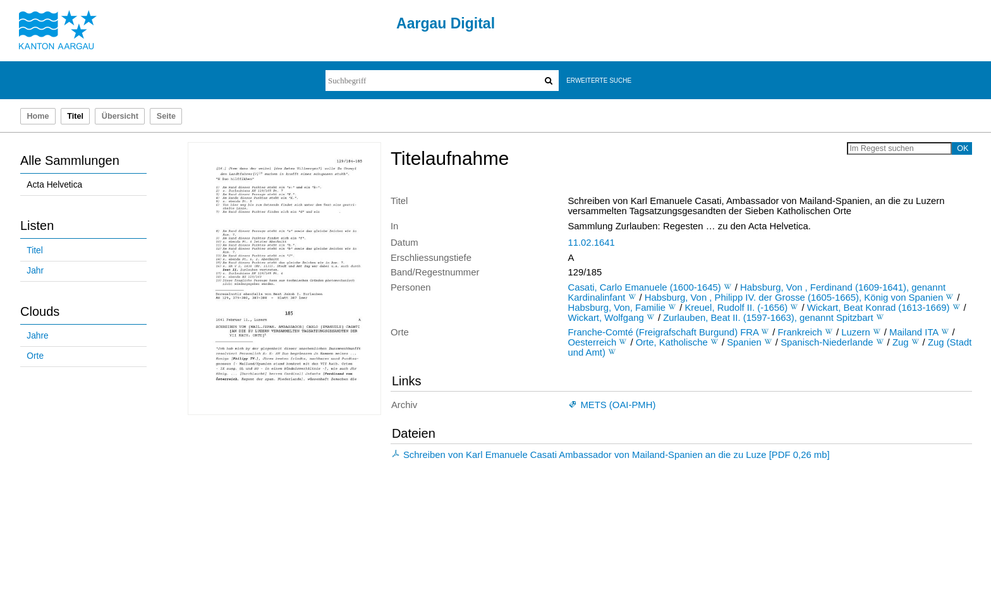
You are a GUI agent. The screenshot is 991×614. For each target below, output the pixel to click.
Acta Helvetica (54, 185)
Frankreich (800, 332)
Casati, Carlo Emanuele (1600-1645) (644, 287)
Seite (166, 116)
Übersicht (120, 116)
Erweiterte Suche (598, 80)
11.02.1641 (591, 243)
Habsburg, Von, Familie (617, 308)
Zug (900, 342)
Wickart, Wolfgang (605, 318)
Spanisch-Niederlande (827, 342)
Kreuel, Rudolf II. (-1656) (735, 308)
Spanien (744, 342)
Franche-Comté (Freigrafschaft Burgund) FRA (663, 332)
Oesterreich (592, 342)
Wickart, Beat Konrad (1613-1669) (878, 308)
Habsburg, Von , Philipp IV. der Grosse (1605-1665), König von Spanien (794, 297)
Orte (35, 356)
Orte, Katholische (672, 342)
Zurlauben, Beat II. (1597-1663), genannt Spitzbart (768, 318)
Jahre (37, 335)
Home (38, 116)
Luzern (855, 332)
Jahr (35, 270)
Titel (34, 250)
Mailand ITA (913, 332)
